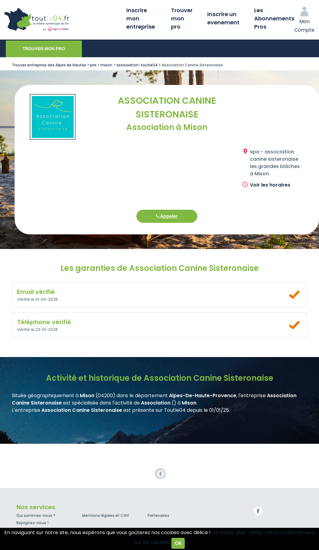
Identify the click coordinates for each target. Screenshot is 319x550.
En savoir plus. (229, 532)
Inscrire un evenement (223, 18)
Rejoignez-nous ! (32, 522)
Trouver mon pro (182, 18)
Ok (178, 543)
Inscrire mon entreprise (140, 18)
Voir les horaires (270, 184)
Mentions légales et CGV (105, 515)
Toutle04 (61, 20)
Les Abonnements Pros (274, 18)
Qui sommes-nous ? (35, 515)
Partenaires (158, 515)
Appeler (167, 216)
